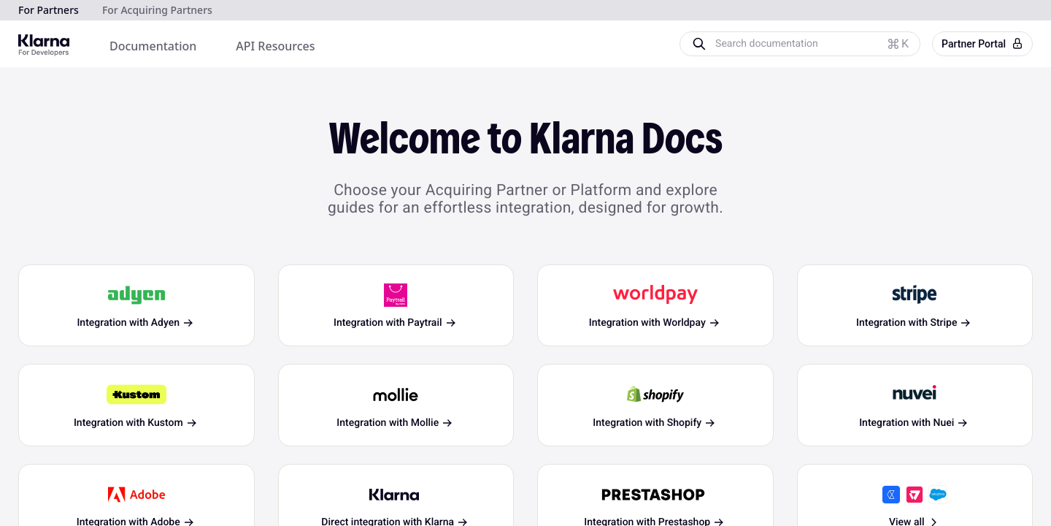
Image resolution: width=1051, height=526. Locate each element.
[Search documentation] (811, 43)
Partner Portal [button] (982, 44)
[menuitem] (153, 46)
